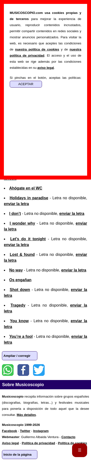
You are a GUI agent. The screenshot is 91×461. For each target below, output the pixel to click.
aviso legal (45, 68)
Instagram (41, 431)
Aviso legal (10, 443)
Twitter (39, 370)
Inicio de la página (17, 454)
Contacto (68, 437)
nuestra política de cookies (37, 49)
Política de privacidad (38, 443)
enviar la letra (16, 204)
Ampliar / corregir (16, 356)
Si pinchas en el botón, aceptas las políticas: (45, 78)
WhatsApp (8, 370)
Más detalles (26, 415)
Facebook (23, 370)
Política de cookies (72, 443)
